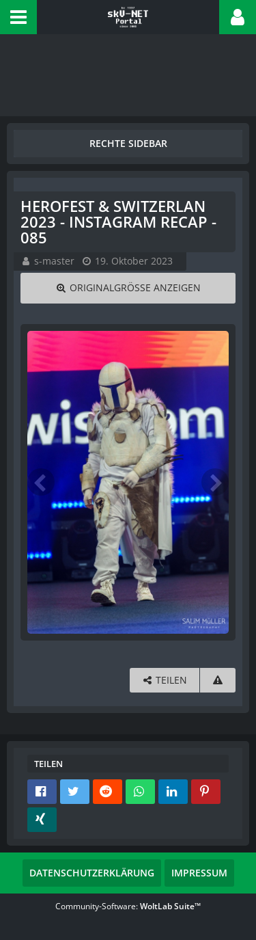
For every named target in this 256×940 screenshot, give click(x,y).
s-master (54, 260)
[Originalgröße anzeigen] (128, 288)
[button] (18, 17)
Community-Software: (128, 906)
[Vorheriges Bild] (41, 482)
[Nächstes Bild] (215, 482)
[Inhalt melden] (218, 680)
